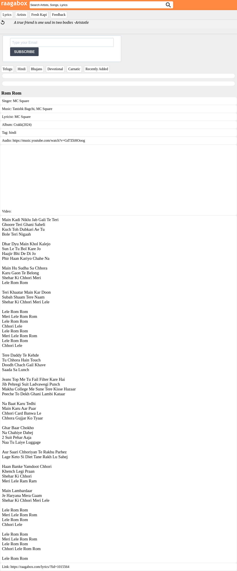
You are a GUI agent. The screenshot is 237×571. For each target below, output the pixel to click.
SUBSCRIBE (24, 52)
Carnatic (74, 69)
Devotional (55, 69)
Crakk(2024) (23, 124)
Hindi (21, 69)
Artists (21, 14)
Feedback (58, 14)
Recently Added (97, 69)
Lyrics (7, 14)
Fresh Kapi (39, 14)
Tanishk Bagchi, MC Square (32, 109)
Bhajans (36, 69)
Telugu (7, 69)
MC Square (21, 101)
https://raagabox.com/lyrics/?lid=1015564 (40, 567)
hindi (12, 132)
